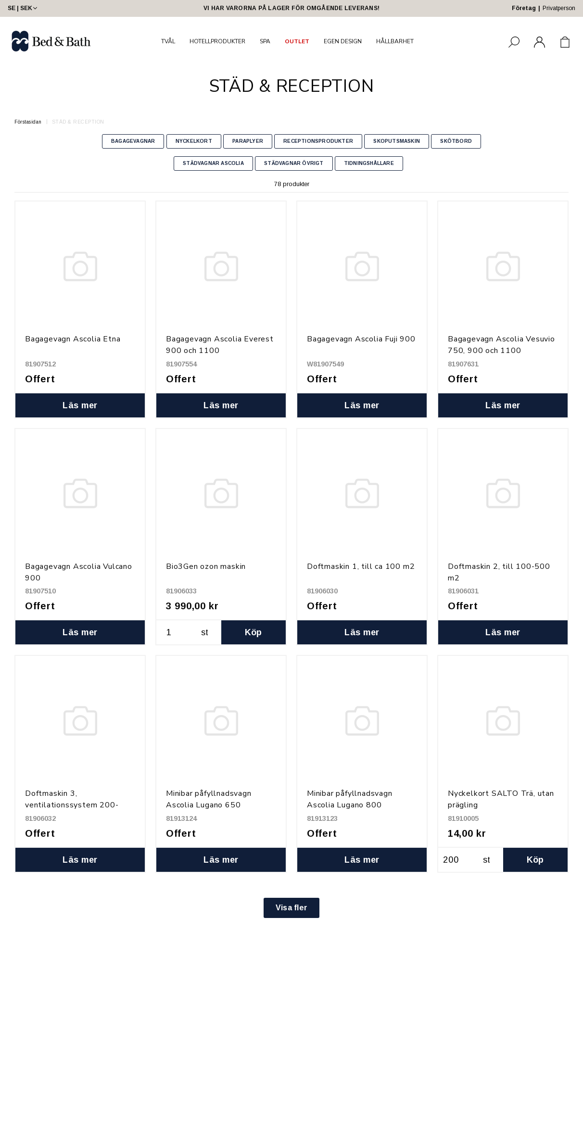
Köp (253, 632)
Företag (524, 8)
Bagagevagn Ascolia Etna (72, 339)
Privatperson (559, 8)
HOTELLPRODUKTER (217, 41)
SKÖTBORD (456, 141)
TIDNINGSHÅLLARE (369, 163)
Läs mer (80, 405)
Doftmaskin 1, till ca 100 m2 (361, 566)
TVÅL (168, 41)
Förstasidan (28, 122)
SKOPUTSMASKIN (396, 141)
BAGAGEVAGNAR (133, 141)
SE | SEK (23, 8)
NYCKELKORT (194, 141)
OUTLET (297, 41)
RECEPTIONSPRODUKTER (318, 141)
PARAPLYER (247, 141)
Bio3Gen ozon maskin (206, 566)
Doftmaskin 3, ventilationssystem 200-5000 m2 (71, 805)
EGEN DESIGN (343, 41)
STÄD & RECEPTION (78, 122)
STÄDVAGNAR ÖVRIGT (293, 163)
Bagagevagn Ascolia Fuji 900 (361, 339)
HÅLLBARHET (395, 41)
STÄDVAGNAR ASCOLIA (213, 163)
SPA (265, 41)
